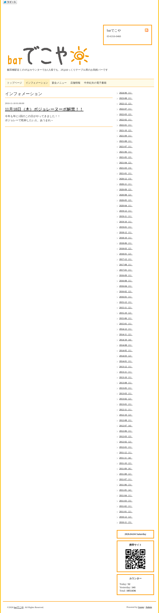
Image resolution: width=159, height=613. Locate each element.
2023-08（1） (125, 98)
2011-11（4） (125, 457)
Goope (141, 607)
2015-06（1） (125, 318)
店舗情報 (75, 82)
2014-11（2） (125, 334)
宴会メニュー (59, 82)
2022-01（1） (125, 125)
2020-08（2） (125, 194)
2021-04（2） (125, 162)
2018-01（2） (125, 254)
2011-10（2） (125, 463)
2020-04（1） (125, 205)
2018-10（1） (125, 237)
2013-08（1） (125, 382)
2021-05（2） (125, 157)
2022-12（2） (125, 103)
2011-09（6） (125, 468)
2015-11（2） (125, 307)
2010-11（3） (125, 522)
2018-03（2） (125, 248)
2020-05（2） (125, 200)
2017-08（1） (125, 264)
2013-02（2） (125, 398)
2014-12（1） (125, 329)
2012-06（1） (125, 431)
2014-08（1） (125, 345)
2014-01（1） (125, 361)
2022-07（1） (125, 109)
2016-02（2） (125, 291)
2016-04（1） (125, 286)
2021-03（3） (125, 168)
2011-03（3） (125, 500)
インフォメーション (37, 82)
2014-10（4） (125, 339)
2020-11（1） (125, 184)
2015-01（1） (125, 323)
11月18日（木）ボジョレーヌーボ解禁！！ (44, 109)
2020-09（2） (125, 189)
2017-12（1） (125, 259)
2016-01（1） (125, 296)
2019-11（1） (125, 216)
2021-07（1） (125, 146)
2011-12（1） (125, 452)
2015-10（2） (125, 313)
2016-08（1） (125, 280)
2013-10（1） (125, 377)
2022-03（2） (125, 114)
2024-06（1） (125, 92)
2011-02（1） (125, 506)
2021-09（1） (125, 135)
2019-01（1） (125, 227)
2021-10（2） (125, 130)
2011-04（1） (125, 495)
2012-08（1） (125, 420)
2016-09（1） (125, 275)
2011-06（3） (125, 484)
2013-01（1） (125, 404)
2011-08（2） (125, 474)
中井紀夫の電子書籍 (95, 82)
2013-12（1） (125, 366)
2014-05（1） (125, 350)
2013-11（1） (125, 372)
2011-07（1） (125, 479)
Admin (149, 607)
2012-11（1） (125, 409)
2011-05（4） (125, 490)
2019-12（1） (125, 211)
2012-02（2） (125, 441)
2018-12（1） (125, 232)
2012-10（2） (125, 415)
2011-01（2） (125, 511)
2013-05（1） (125, 388)
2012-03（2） (125, 436)
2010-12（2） (125, 517)
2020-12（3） (125, 178)
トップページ (14, 82)
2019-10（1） (125, 221)
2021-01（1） (125, 173)
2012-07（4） (125, 425)
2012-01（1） (125, 447)
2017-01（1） (125, 270)
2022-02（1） (125, 119)
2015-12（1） (125, 302)
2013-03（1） (125, 393)
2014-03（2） (125, 356)
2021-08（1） (125, 141)
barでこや (19, 607)
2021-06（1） (125, 152)
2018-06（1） (125, 243)
